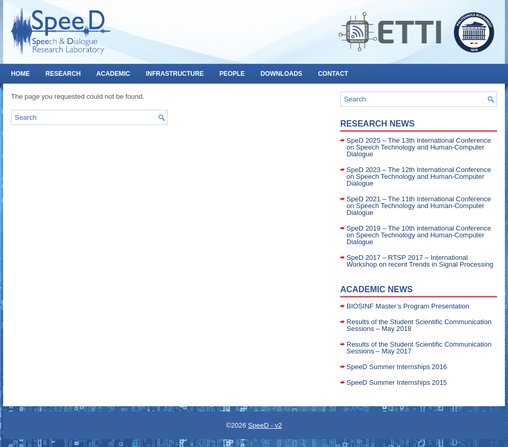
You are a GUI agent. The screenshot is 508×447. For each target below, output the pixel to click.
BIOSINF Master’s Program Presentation (408, 306)
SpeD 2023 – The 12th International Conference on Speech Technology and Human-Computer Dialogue (419, 176)
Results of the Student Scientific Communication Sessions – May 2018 (419, 325)
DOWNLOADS (281, 73)
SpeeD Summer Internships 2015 (397, 382)
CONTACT (333, 73)
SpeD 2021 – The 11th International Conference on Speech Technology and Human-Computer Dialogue (419, 205)
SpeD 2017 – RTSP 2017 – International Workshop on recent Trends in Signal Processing (420, 261)
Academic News (376, 289)
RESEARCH (62, 73)
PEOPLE (232, 73)
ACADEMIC (113, 73)
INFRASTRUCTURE (175, 73)
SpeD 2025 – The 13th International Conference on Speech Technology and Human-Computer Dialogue (419, 147)
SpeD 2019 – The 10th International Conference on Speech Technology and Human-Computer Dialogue (419, 235)
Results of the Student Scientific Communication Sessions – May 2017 (419, 347)
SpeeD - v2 (265, 425)
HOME (20, 73)
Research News (377, 123)
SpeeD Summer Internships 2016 (397, 367)
